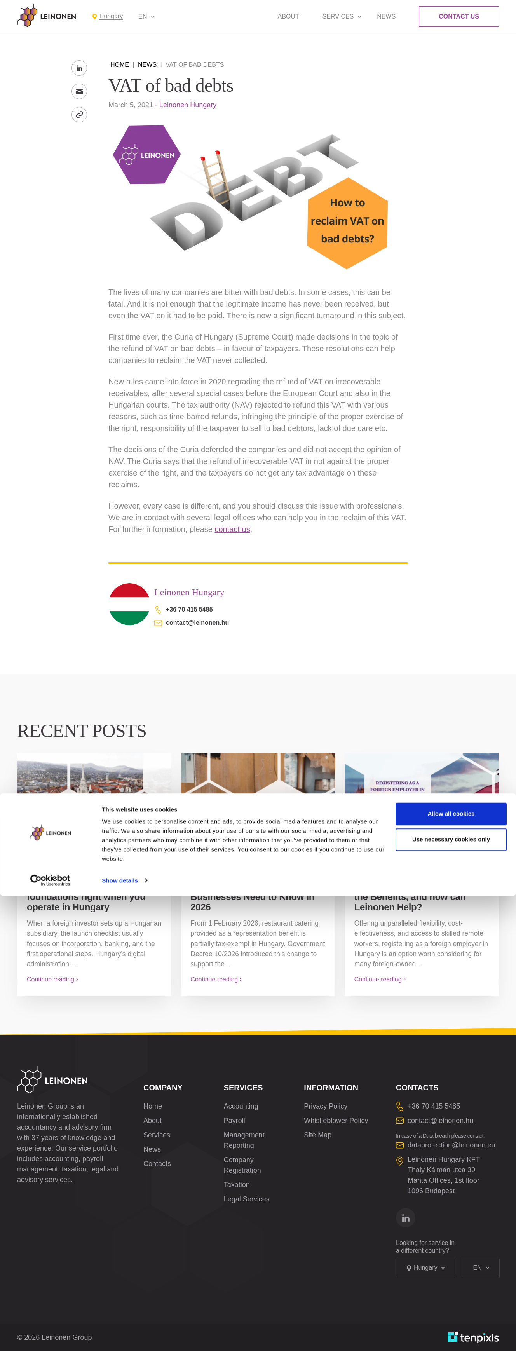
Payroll (234, 1120)
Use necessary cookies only (451, 1294)
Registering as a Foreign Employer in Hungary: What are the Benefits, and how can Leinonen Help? (421, 891)
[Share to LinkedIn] (79, 68)
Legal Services (247, 1199)
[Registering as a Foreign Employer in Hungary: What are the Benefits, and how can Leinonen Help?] (422, 801)
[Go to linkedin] (405, 1217)
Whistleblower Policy (336, 1120)
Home (119, 64)
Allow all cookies (451, 1269)
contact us (232, 529)
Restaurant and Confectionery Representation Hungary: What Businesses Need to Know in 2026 (256, 891)
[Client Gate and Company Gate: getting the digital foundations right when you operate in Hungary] (94, 801)
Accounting (241, 1106)
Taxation (237, 1185)
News (386, 16)
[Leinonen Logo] (46, 15)
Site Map (317, 1135)
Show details (120, 1335)
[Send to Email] (79, 91)
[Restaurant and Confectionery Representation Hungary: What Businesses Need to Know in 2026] (258, 801)
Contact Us (459, 16)
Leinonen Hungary (187, 105)
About (288, 16)
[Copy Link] (79, 114)
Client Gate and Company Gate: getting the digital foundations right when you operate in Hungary (86, 891)
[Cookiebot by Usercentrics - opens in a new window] (50, 1336)
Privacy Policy (325, 1106)
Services (338, 16)
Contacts (157, 1164)
